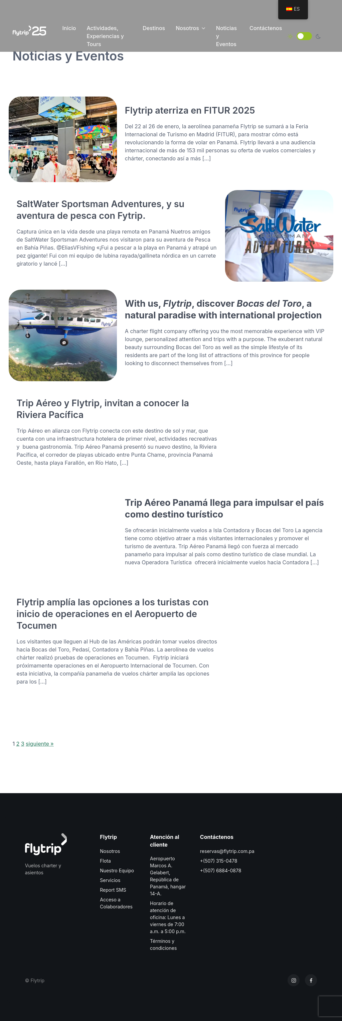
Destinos (154, 28)
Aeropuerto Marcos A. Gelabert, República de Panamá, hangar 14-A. (168, 876)
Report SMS (113, 890)
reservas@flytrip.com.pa (227, 851)
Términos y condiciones (163, 944)
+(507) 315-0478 (218, 861)
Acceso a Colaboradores (116, 903)
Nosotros (187, 28)
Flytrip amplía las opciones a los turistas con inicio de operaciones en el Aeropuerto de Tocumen (113, 614)
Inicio (69, 28)
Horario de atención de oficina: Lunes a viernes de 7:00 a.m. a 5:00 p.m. (168, 917)
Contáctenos (265, 28)
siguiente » (40, 743)
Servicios (110, 880)
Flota (105, 861)
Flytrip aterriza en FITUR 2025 (190, 110)
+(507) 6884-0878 (220, 870)
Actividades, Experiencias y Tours (105, 36)
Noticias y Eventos (226, 36)
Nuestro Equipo (117, 870)
